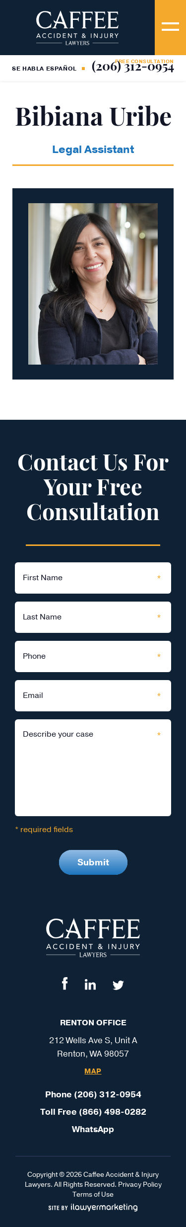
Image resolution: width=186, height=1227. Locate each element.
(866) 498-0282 (112, 1112)
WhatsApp (93, 1129)
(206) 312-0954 (133, 67)
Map (92, 1071)
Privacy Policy (140, 1184)
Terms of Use (93, 1194)
